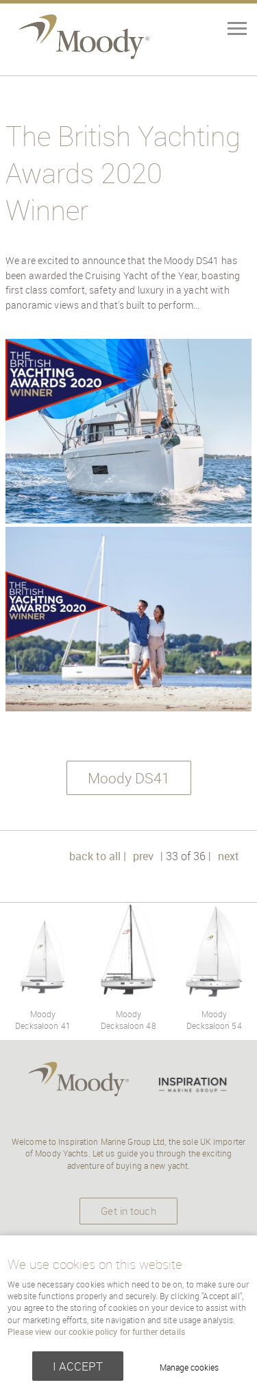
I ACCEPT (78, 1366)
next (228, 856)
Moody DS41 (129, 777)
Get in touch (128, 1211)
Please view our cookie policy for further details (96, 1332)
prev (143, 856)
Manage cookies (189, 1367)
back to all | (97, 856)
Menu (212, 30)
